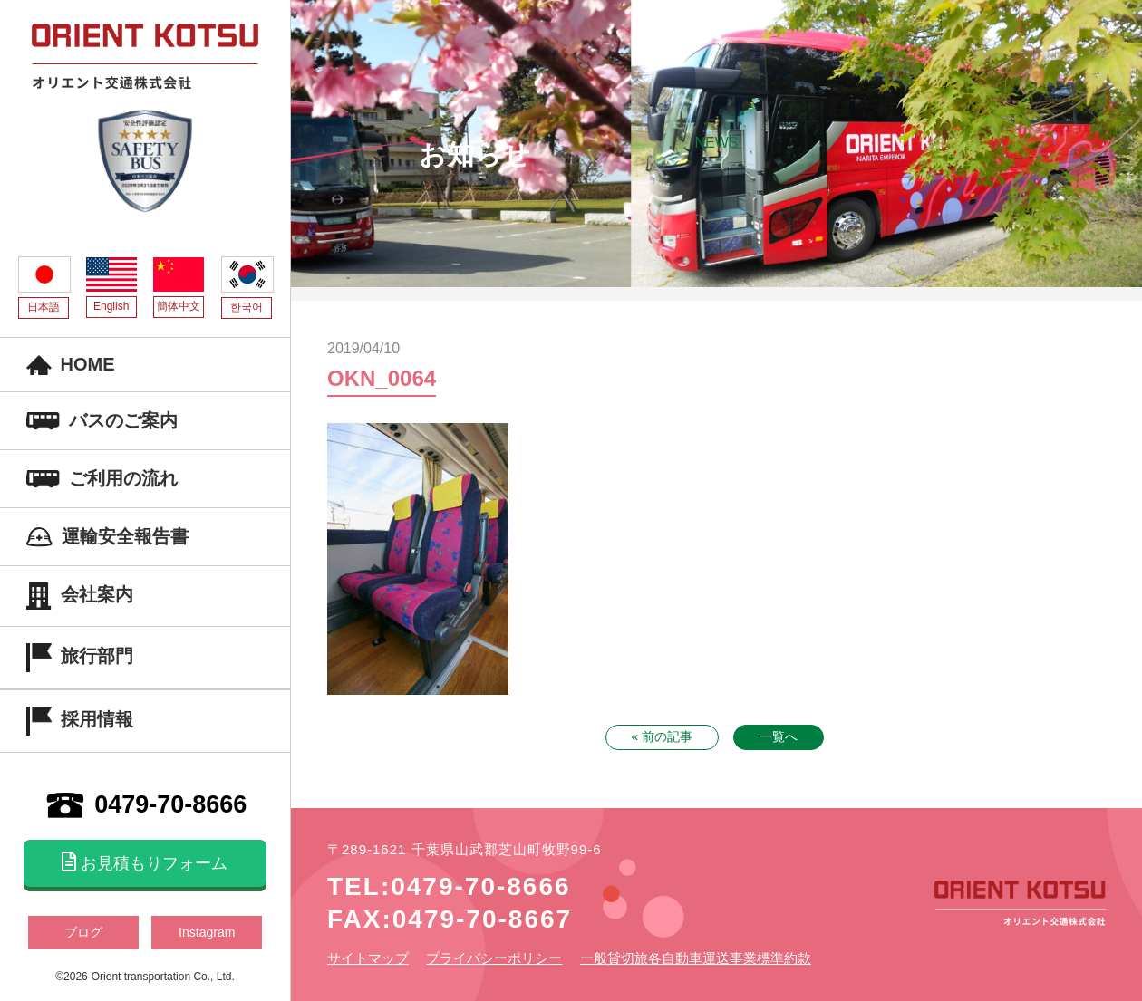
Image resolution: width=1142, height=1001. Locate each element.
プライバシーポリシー (494, 958)
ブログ (83, 932)
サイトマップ (368, 958)
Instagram (207, 932)
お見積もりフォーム (144, 862)
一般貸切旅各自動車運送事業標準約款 (695, 958)
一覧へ (779, 736)
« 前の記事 (662, 736)
